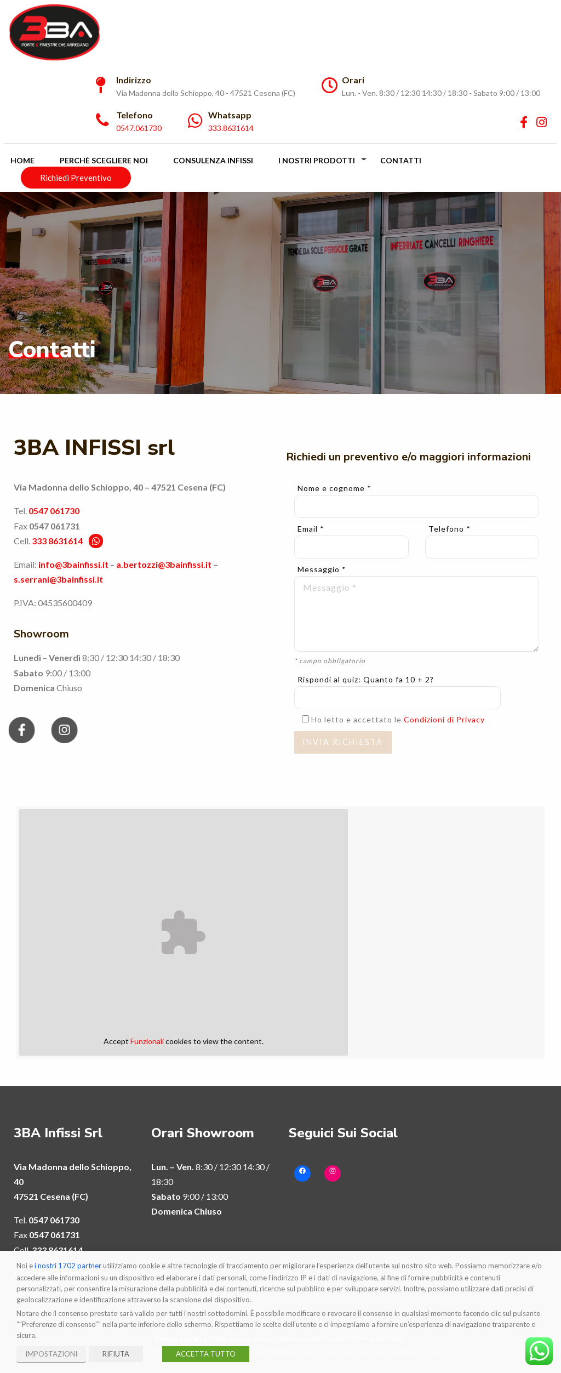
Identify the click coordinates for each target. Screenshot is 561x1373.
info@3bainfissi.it (73, 564)
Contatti (400, 160)
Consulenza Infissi (213, 160)
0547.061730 (139, 128)
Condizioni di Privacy (444, 719)
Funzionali (147, 1041)
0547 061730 (53, 510)
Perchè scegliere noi (104, 160)
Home (22, 160)
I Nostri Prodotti (316, 160)
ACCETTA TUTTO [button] (206, 1353)
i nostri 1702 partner (68, 1265)
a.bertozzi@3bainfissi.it (163, 564)
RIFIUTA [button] (115, 1353)
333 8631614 (57, 540)
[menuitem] (280, 32)
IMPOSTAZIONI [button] (51, 1353)
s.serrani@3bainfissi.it (58, 579)
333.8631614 (231, 128)
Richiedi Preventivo (76, 178)
